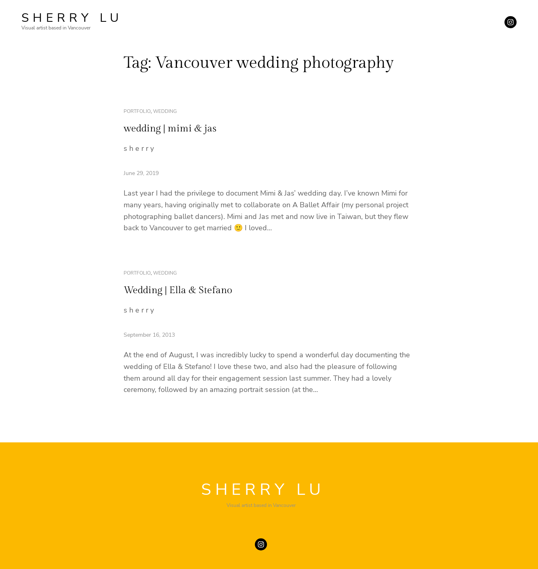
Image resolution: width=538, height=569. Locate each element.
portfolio (137, 111)
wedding (165, 111)
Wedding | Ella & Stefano (178, 290)
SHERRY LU (72, 18)
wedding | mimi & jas (170, 128)
